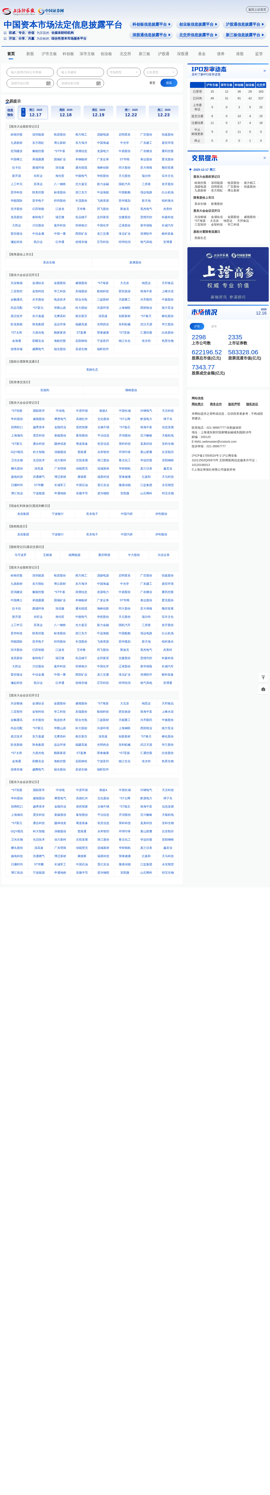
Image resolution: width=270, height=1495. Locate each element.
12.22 (131, 114)
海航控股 (60, 340)
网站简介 (198, 404)
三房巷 (146, 184)
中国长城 (125, 410)
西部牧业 (146, 307)
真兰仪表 (146, 468)
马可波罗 (21, 555)
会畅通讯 (16, 299)
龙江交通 (103, 233)
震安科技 (39, 435)
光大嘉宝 (81, 184)
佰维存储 (81, 242)
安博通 (167, 242)
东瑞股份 (81, 291)
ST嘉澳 (81, 332)
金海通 (16, 340)
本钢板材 (81, 159)
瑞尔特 (146, 175)
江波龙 (59, 209)
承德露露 (38, 159)
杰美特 (167, 209)
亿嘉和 (146, 476)
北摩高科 (60, 316)
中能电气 (81, 175)
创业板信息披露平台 (198, 24)
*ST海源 (102, 283)
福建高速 (81, 324)
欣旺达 (38, 175)
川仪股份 (38, 225)
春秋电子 (38, 217)
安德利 (44, 390)
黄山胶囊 (146, 452)
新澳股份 (135, 262)
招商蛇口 (17, 427)
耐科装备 (168, 233)
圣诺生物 (81, 349)
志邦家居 (103, 217)
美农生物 (49, 262)
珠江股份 (103, 460)
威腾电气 (38, 349)
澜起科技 (16, 242)
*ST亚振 (124, 332)
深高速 (102, 316)
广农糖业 (146, 151)
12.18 (66, 114)
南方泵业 (168, 307)
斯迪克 (124, 209)
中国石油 (82, 485)
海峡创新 (103, 167)
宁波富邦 (103, 340)
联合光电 (81, 299)
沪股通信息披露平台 (245, 24)
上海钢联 (125, 307)
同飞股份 (103, 209)
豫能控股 (38, 151)
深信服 (59, 167)
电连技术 (60, 299)
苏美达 (38, 184)
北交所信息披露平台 (198, 35)
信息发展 (168, 427)
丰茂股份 (81, 200)
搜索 (169, 83)
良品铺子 (81, 217)
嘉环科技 (60, 225)
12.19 (98, 114)
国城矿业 (60, 159)
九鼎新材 (16, 142)
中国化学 (103, 225)
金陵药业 (60, 427)
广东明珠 (60, 468)
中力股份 (134, 555)
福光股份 (60, 349)
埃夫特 (146, 340)
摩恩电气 (60, 419)
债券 (221, 54)
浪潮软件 (146, 233)
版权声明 (234, 404)
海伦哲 (59, 175)
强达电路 (146, 192)
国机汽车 (125, 184)
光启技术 (39, 460)
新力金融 (103, 184)
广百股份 (146, 134)
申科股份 (17, 419)
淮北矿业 (125, 233)
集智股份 (82, 435)
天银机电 (168, 435)
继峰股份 (131, 390)
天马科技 (168, 476)
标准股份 (60, 192)
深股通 (182, 54)
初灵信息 (103, 443)
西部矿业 (81, 233)
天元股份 (125, 175)
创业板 (106, 54)
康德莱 (81, 476)
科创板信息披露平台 (151, 24)
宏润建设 (16, 151)
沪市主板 (49, 54)
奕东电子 (92, 513)
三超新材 (103, 299)
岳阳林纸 (81, 340)
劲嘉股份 (168, 134)
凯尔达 (38, 242)
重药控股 (168, 151)
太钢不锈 (103, 427)
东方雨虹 (38, 142)
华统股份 (103, 175)
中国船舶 (125, 192)
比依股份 (168, 332)
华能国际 (16, 200)
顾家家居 (60, 332)
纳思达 (146, 283)
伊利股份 (161, 513)
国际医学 (39, 410)
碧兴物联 (103, 493)
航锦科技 (103, 291)
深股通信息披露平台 (151, 35)
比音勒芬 (168, 452)
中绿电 (60, 410)
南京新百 (81, 316)
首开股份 (168, 184)
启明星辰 (125, 134)
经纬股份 (60, 200)
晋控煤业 (16, 233)
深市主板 (87, 54)
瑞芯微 (59, 217)
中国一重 (60, 233)
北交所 (125, 54)
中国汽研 (127, 513)
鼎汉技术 (16, 316)
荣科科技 (125, 443)
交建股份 (125, 217)
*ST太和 (16, 332)
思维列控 (146, 217)
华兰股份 (168, 324)
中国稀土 (16, 159)
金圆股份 (60, 283)
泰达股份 (146, 159)
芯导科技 (103, 242)
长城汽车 (168, 225)
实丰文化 (168, 175)
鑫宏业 (167, 468)
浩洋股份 (16, 209)
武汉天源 (146, 324)
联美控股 (38, 192)
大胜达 (16, 225)
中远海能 (103, 192)
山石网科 (146, 493)
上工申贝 (16, 184)
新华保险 (146, 225)
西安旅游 (125, 291)
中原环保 (82, 410)
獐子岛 (167, 419)
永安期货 (168, 485)
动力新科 (60, 460)
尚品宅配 (16, 307)
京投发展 (82, 460)
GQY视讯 (17, 452)
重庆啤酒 (104, 555)
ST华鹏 (39, 485)
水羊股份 (38, 299)
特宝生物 (168, 493)
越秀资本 (39, 427)
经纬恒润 (125, 242)
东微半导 (82, 493)
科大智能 (39, 452)
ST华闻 (124, 159)
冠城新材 (103, 468)
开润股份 (125, 435)
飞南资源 (103, 200)
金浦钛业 (38, 283)
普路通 (81, 452)
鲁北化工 (125, 460)
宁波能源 (39, 493)
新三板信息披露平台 (245, 35)
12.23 (164, 114)
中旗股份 (168, 299)
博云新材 (60, 142)
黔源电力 (146, 419)
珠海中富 (146, 291)
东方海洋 (81, 142)
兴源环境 (103, 307)
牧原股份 (60, 134)
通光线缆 (81, 167)
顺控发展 (168, 167)
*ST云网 (124, 419)
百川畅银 (146, 435)
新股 (30, 54)
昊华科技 (16, 192)
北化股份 (103, 419)
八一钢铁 (60, 184)
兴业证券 (164, 555)
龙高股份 (16, 217)
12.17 (36, 114)
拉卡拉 (16, 167)
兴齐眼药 (146, 299)
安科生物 (168, 443)
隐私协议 (252, 404)
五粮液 (47, 555)
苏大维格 (146, 167)
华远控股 (146, 460)
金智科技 (38, 291)
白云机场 (168, 192)
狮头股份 (17, 468)
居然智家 (82, 427)
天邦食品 (168, 283)
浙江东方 (81, 192)
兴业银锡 (16, 283)
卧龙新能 (16, 324)
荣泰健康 (103, 332)
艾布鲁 (81, 209)
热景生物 (168, 340)
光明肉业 (103, 324)
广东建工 (146, 142)
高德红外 (82, 419)
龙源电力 (103, 151)
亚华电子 (38, 200)
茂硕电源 (103, 134)
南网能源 (74, 555)
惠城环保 (38, 167)
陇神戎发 (60, 443)
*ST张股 (16, 410)
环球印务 (125, 452)
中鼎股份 (125, 151)
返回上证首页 (257, 9)
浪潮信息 (81, 151)
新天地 (146, 200)
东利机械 (125, 324)
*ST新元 (38, 307)
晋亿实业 (103, 485)
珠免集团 (38, 324)
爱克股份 (168, 159)
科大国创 (81, 307)
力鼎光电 (38, 332)
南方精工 (81, 134)
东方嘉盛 (38, 316)
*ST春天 (146, 316)
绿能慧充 (82, 468)
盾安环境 (168, 142)
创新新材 (125, 316)
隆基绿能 (125, 485)
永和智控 (103, 452)
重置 (152, 83)
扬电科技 (17, 476)
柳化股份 (168, 316)
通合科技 (39, 443)
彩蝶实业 (38, 340)
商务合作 (216, 404)
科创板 (68, 54)
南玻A (103, 410)
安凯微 (124, 493)
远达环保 (60, 324)
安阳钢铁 (168, 460)
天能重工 (125, 299)
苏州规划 (125, 200)
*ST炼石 (124, 427)
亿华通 (59, 242)
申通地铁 (60, 493)
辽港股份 (125, 225)
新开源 (16, 175)
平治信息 (103, 435)
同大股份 (125, 167)
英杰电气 (146, 209)
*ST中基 (59, 151)
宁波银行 (58, 513)
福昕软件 (103, 349)
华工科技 (60, 291)
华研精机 (125, 468)
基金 (202, 54)
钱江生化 (125, 340)
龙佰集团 (23, 513)
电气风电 (146, 242)
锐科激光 (168, 200)
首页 (11, 54)
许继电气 (146, 410)
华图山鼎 (60, 307)
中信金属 (38, 233)
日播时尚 (17, 485)
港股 (240, 54)
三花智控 (16, 291)
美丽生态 (92, 369)
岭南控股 (16, 134)
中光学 (124, 142)
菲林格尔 (81, 225)
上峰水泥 (168, 291)
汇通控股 (146, 332)
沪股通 (163, 54)
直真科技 (146, 443)
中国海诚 (103, 142)
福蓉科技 (103, 476)
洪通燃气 (39, 476)
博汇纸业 (17, 493)
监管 (259, 54)
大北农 (124, 283)
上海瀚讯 (17, 435)
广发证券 (103, 159)
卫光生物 (17, 460)
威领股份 (81, 283)
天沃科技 (168, 410)
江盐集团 (146, 485)
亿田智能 (38, 209)
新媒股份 (60, 435)
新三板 (144, 54)
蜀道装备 (82, 443)
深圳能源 (38, 134)
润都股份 (60, 452)
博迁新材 (60, 476)
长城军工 (60, 485)
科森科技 (168, 217)
